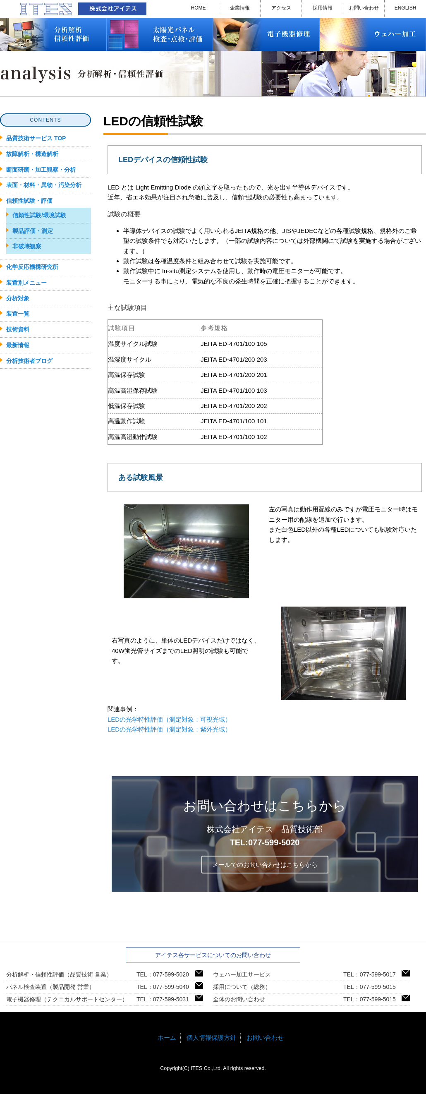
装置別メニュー (26, 282)
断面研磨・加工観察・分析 (41, 169)
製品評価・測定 (32, 231)
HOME (198, 8)
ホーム (167, 1037)
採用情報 (323, 8)
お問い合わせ (364, 8)
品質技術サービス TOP (36, 138)
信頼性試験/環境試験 (39, 215)
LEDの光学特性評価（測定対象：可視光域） (169, 719)
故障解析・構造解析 (32, 154)
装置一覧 (17, 313)
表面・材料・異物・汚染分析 (43, 185)
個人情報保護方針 (211, 1037)
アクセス (281, 8)
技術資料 (17, 329)
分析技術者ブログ (29, 360)
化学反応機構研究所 (32, 267)
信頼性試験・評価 (29, 200)
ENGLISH (405, 8)
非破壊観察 (26, 246)
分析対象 (17, 298)
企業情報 (240, 8)
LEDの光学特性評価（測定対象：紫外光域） (169, 729)
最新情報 (17, 345)
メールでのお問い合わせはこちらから (265, 864)
